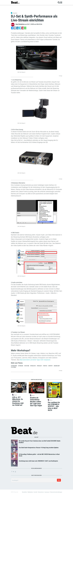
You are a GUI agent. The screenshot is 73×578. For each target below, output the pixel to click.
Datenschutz (41, 492)
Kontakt (35, 492)
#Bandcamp (57, 365)
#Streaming (14, 365)
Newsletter (24, 492)
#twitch (45, 365)
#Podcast (39, 365)
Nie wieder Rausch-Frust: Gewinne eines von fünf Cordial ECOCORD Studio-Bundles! (40, 441)
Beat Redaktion (20, 24)
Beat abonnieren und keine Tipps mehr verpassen (35, 360)
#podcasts (33, 365)
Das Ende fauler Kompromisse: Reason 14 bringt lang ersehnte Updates (39, 447)
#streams (20, 365)
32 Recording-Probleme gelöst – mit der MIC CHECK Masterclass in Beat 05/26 (39, 455)
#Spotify (50, 365)
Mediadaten (30, 492)
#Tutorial (13, 367)
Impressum (47, 492)
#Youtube (26, 365)
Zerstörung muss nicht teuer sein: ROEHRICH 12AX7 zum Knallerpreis (38, 461)
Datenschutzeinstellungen (56, 492)
